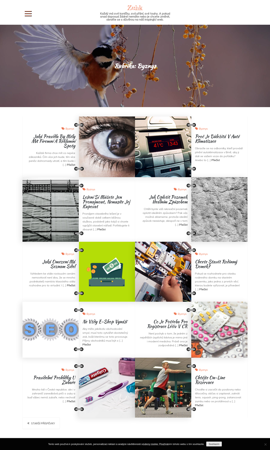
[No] (265, 444)
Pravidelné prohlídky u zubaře (54, 380)
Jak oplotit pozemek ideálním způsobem (168, 199)
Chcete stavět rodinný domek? (216, 264)
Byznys (70, 128)
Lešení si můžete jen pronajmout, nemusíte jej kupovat (106, 202)
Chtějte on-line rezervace (210, 380)
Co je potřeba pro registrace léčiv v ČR (167, 324)
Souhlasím (214, 444)
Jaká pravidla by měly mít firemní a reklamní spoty (53, 141)
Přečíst (71, 164)
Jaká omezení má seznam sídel (58, 264)
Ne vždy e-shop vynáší (104, 321)
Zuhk (135, 8)
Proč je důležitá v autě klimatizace (217, 138)
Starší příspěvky (43, 423)
